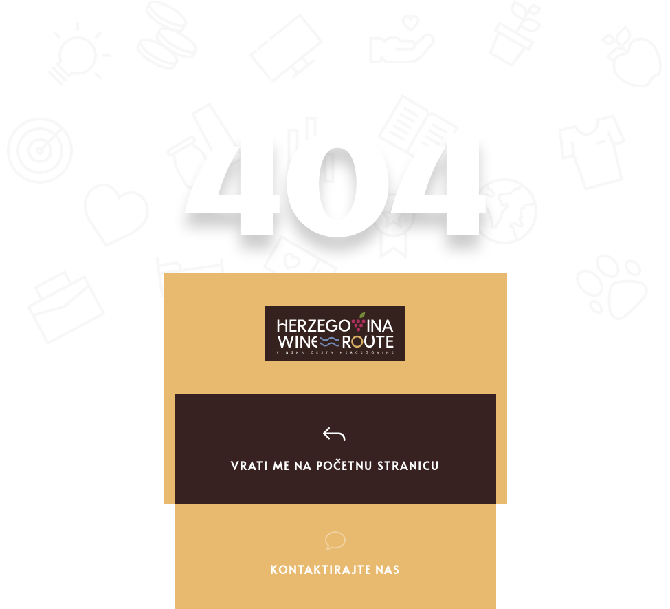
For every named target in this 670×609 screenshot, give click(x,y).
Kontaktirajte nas (335, 569)
